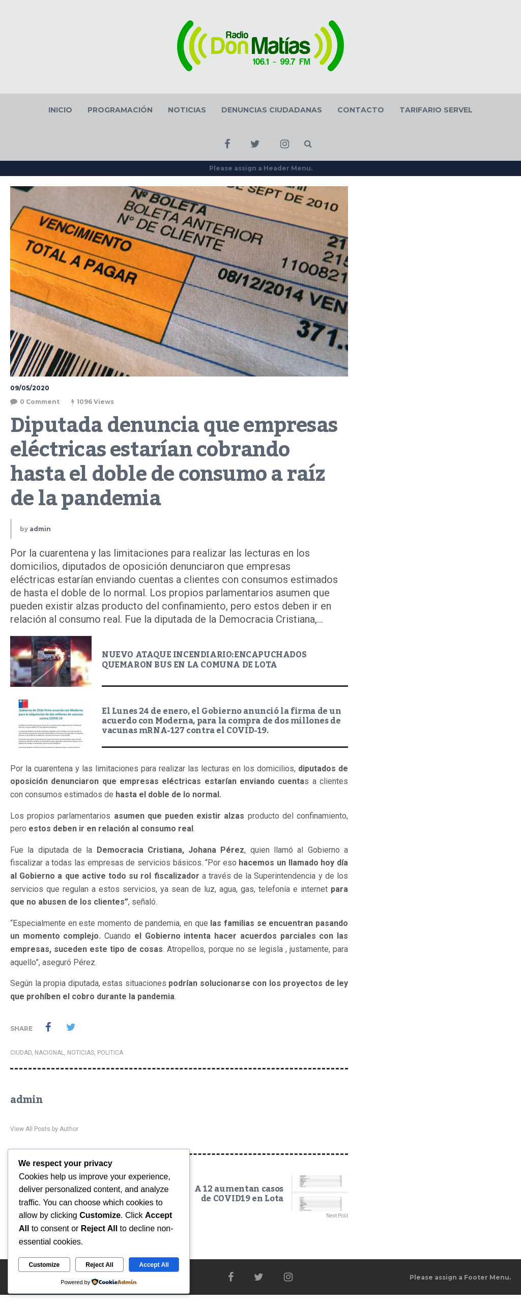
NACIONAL (49, 1052)
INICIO (60, 109)
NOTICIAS (187, 109)
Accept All (154, 1264)
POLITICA (110, 1052)
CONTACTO (360, 109)
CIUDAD (21, 1052)
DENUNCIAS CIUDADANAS (271, 109)
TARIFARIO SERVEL (436, 109)
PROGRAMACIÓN (120, 109)
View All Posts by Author (44, 1129)
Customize (44, 1264)
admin (40, 529)
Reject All (99, 1264)
